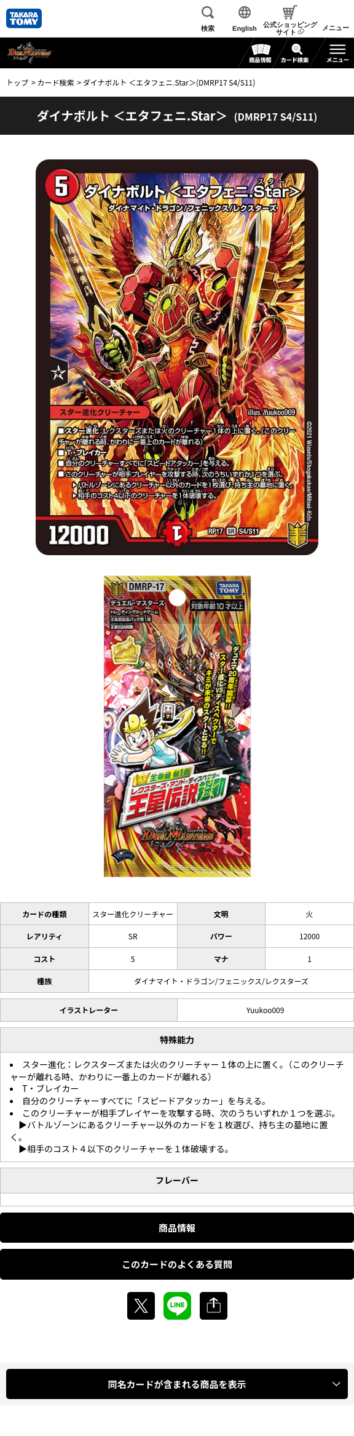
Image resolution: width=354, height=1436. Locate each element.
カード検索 (55, 82)
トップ (17, 82)
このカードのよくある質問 (177, 1264)
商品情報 (177, 1227)
